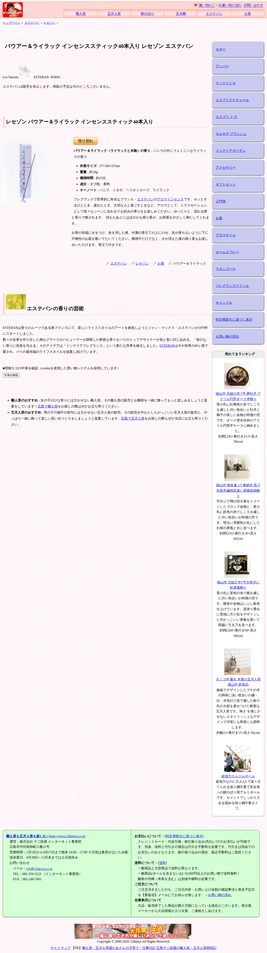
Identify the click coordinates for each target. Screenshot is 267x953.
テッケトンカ (226, 83)
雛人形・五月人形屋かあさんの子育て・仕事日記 (119, 948)
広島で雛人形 (48, 406)
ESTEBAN (167, 345)
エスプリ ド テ (226, 117)
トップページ (11, 22)
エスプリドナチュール (232, 100)
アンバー (222, 66)
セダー (221, 49)
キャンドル (224, 302)
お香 (247, 13)
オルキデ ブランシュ (231, 134)
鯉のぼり (147, 13)
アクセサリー (226, 167)
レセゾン (49, 22)
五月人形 (114, 13)
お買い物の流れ (227, 336)
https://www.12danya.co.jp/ (46, 836)
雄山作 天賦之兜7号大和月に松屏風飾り (238, 582)
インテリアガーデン (231, 150)
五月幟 (181, 13)
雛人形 (81, 13)
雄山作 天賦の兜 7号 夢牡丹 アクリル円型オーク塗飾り (238, 393)
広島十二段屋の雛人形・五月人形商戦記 (186, 948)
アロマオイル (226, 235)
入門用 (221, 201)
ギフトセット (226, 184)
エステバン (214, 13)
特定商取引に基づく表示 (234, 319)
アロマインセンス (170, 199)
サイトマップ (60, 948)
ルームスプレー (227, 252)
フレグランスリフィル (232, 286)
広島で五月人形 (133, 418)
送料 (162, 863)
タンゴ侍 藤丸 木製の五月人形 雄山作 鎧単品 (238, 679)
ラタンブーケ (226, 269)
